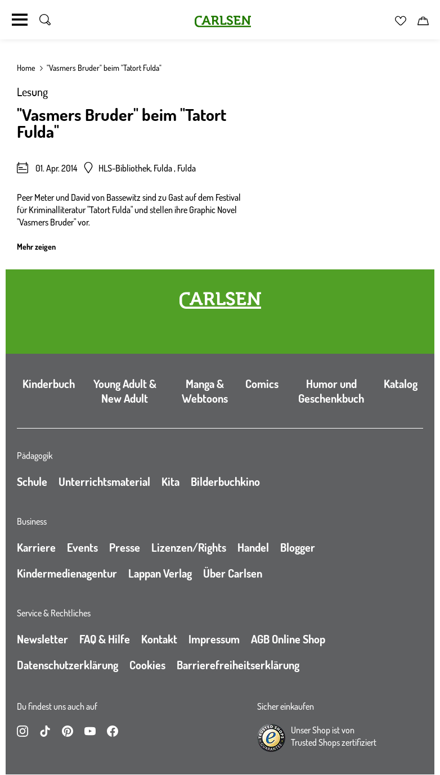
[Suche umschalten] (45, 19)
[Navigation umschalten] (20, 20)
